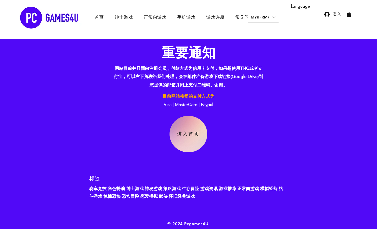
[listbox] (263, 17)
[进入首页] (188, 134)
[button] (263, 17)
